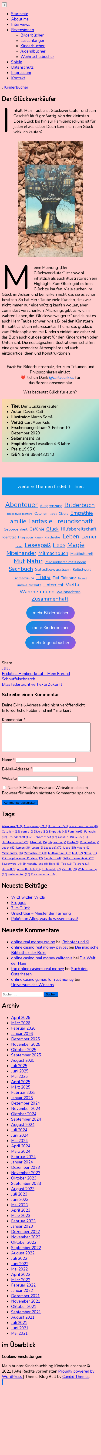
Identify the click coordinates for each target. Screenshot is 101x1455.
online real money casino (33, 947)
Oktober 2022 (23, 1248)
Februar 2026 (23, 1034)
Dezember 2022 (25, 1237)
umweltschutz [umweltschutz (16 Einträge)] (29, 585)
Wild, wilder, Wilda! (28, 903)
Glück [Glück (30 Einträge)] (52, 529)
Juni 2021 (19, 1333)
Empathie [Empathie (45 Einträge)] (81, 513)
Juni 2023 (19, 1205)
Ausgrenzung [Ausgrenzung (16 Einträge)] (51, 505)
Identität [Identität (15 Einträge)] (9, 537)
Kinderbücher (32, 46)
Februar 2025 (23, 1098)
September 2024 (26, 1125)
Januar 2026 (22, 1039)
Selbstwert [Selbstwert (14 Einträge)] (82, 569)
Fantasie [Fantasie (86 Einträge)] (40, 521)
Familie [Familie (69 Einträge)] (16, 521)
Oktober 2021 (23, 1312)
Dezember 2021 (25, 1301)
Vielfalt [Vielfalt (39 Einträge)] (74, 584)
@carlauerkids (61, 377)
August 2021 (22, 1323)
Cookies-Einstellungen (22, 1362)
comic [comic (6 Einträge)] (53, 514)
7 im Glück (20, 913)
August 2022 (22, 1258)
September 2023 (26, 1189)
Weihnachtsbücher (37, 56)
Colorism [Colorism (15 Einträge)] (41, 513)
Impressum (21, 72)
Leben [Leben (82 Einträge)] (71, 536)
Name (8, 765)
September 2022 (26, 1253)
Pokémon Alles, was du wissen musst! (44, 924)
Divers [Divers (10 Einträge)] (63, 513)
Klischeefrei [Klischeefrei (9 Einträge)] (53, 537)
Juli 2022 (19, 1264)
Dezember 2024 (25, 1109)
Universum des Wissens (32, 990)
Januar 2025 (22, 1103)
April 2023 (20, 1216)
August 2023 (22, 1194)
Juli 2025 (19, 1071)
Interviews (20, 24)
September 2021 (26, 1317)
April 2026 (20, 1023)
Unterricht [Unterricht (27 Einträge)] (53, 585)
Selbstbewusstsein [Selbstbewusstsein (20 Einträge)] (53, 569)
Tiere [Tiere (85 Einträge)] (43, 577)
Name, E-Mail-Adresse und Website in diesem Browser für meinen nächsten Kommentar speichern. (48, 796)
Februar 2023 (23, 1226)
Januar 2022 (22, 1296)
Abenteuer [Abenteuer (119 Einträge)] (21, 504)
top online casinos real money (37, 974)
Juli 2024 (19, 1135)
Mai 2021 (19, 1339)
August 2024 (22, 1130)
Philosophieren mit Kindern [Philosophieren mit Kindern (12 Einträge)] (65, 562)
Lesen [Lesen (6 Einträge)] (19, 546)
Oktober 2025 (23, 1055)
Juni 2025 (19, 1076)
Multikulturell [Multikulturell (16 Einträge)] (81, 553)
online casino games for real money (42, 985)
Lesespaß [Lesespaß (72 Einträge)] (38, 545)
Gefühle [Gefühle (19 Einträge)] (37, 529)
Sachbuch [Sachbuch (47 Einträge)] (21, 569)
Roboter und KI (75, 947)
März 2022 (20, 1285)
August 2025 (22, 1066)
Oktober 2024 (23, 1119)
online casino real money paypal (39, 953)
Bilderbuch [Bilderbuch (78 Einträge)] (79, 505)
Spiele (16, 62)
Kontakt (18, 78)
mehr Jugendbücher (50, 643)
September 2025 (26, 1060)
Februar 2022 (23, 1291)
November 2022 (25, 1242)
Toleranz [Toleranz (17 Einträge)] (68, 577)
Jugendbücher (33, 51)
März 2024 (20, 1157)
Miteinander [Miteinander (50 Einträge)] (21, 553)
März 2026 (20, 1028)
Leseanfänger (32, 40)
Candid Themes (75, 1382)
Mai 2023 (19, 1210)
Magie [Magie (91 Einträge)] (75, 545)
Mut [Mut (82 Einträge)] (19, 561)
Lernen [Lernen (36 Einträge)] (89, 536)
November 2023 (25, 1178)
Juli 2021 (19, 1328)
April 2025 (20, 1087)
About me (20, 19)
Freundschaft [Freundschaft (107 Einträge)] (73, 521)
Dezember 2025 (25, 1044)
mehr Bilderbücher (50, 613)
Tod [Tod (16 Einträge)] (56, 577)
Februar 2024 (23, 1162)
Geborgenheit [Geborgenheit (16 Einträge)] (15, 529)
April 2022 (20, 1280)
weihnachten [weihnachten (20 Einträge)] (69, 592)
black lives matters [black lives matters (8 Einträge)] (19, 514)
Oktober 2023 (23, 1183)
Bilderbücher (32, 35)
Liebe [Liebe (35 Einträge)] (59, 545)
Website (9, 784)
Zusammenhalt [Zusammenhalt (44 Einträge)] (50, 598)
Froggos (18, 908)
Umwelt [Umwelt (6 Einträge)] (82, 578)
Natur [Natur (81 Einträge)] (35, 561)
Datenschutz (22, 67)
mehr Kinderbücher (50, 628)
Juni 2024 (19, 1141)
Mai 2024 (19, 1146)
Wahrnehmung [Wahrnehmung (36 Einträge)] (37, 591)
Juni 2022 (19, 1269)
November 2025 (25, 1050)
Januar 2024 (22, 1167)
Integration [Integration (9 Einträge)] (25, 537)
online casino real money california (41, 963)
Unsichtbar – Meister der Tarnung (41, 919)
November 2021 (25, 1307)
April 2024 (20, 1151)
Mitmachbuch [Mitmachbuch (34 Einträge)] (53, 553)
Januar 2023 (22, 1232)
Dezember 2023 (25, 1173)
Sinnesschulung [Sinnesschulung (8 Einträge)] (23, 578)
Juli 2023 (19, 1200)
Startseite (19, 14)
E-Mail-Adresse (17, 774)
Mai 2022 (19, 1274)
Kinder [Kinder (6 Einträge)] (39, 537)
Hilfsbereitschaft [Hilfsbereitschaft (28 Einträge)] (78, 529)
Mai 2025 (19, 1082)
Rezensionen (22, 30)
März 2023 (20, 1221)
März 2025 (20, 1092)
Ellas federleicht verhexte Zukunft (32, 684)
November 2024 (25, 1114)
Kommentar (13, 719)
